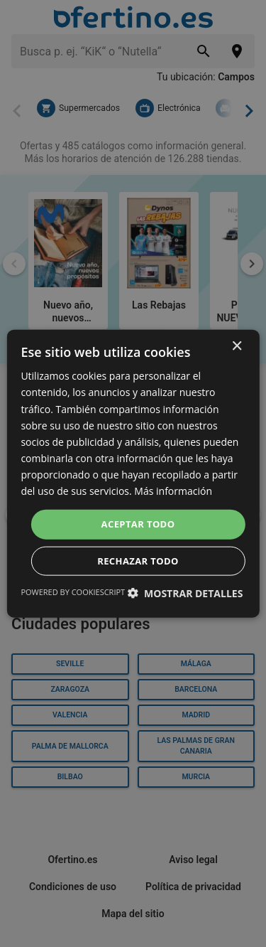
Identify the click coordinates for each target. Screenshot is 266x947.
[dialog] (132, 474)
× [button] (236, 346)
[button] (185, 592)
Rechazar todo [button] (138, 560)
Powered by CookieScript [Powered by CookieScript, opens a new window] (73, 591)
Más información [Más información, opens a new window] (173, 491)
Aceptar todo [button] (138, 524)
